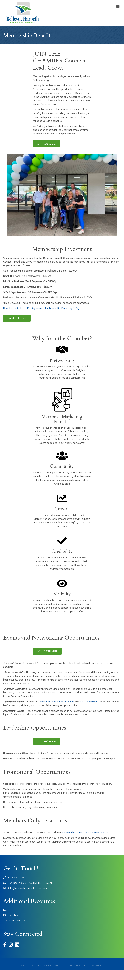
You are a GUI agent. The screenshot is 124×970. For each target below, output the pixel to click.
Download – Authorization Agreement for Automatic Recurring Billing (41, 308)
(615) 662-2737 (16, 877)
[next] (113, 194)
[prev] (11, 194)
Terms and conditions (15, 920)
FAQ (5, 909)
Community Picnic (48, 701)
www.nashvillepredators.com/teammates (85, 832)
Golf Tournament (89, 701)
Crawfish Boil (66, 701)
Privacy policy (10, 915)
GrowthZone (98, 965)
